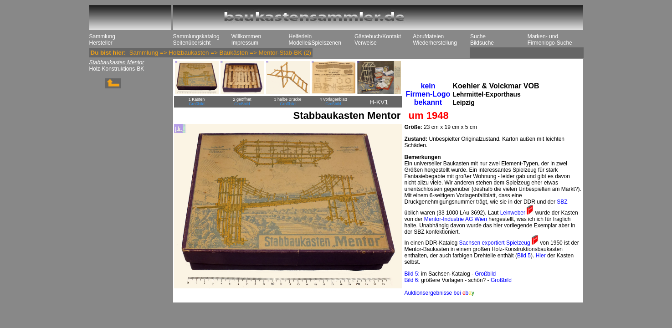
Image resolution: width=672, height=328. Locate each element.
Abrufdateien (428, 36)
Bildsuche (482, 43)
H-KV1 (378, 102)
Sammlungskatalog (196, 36)
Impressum (244, 43)
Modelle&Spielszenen (315, 43)
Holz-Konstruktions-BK (116, 69)
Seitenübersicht (192, 43)
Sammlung (102, 36)
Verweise (365, 43)
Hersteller (101, 43)
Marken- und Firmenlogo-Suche (550, 39)
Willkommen (246, 36)
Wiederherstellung (435, 43)
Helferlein (300, 36)
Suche (478, 36)
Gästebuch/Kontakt (377, 36)
